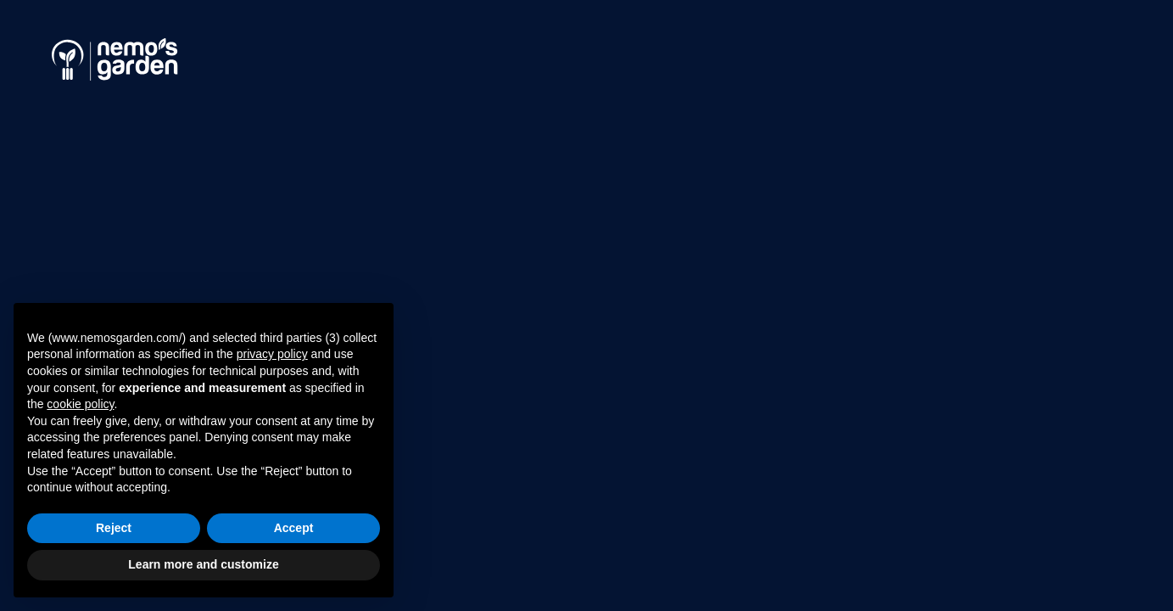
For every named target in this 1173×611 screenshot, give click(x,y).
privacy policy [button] (272, 354)
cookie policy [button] (80, 404)
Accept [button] (294, 528)
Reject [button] (113, 528)
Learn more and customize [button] (203, 564)
